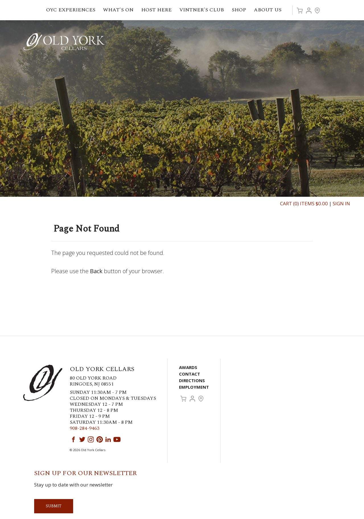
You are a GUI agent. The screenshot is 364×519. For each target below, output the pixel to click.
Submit (53, 506)
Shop (241, 10)
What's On (120, 10)
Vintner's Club (203, 10)
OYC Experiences (73, 10)
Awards (188, 367)
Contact (189, 374)
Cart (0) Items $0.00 (304, 203)
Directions (192, 380)
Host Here (158, 10)
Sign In (341, 203)
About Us (270, 10)
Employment (194, 387)
